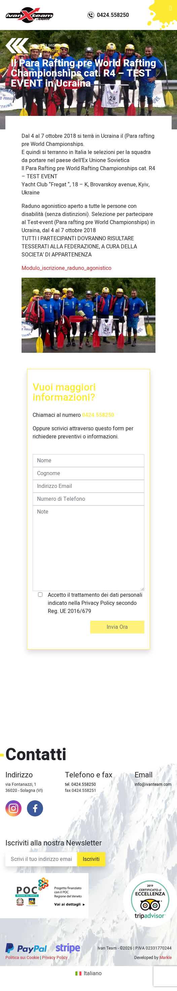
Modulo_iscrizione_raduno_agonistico (66, 268)
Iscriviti (91, 859)
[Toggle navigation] (170, 12)
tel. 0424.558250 (80, 784)
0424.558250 (98, 415)
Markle (166, 958)
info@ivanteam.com (153, 784)
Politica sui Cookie (22, 958)
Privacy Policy (55, 958)
